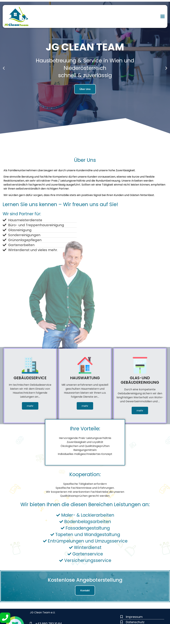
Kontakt (85, 590)
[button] (4, 68)
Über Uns (85, 89)
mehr (30, 406)
